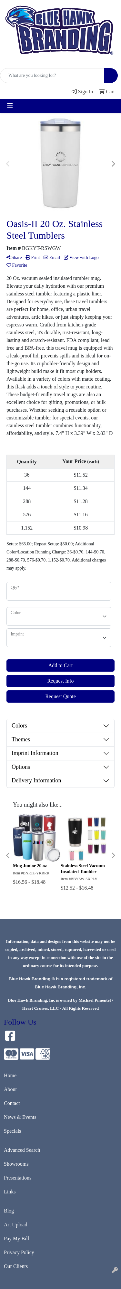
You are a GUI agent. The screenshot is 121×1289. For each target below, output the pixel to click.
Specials (12, 1131)
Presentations (17, 1178)
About (10, 1089)
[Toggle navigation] (10, 105)
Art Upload (15, 1224)
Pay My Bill (16, 1238)
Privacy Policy (19, 1252)
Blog (9, 1210)
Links (9, 1191)
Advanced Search (22, 1150)
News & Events (20, 1117)
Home (10, 1075)
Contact (12, 1103)
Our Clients (16, 1266)
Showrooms (16, 1164)
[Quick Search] (52, 75)
